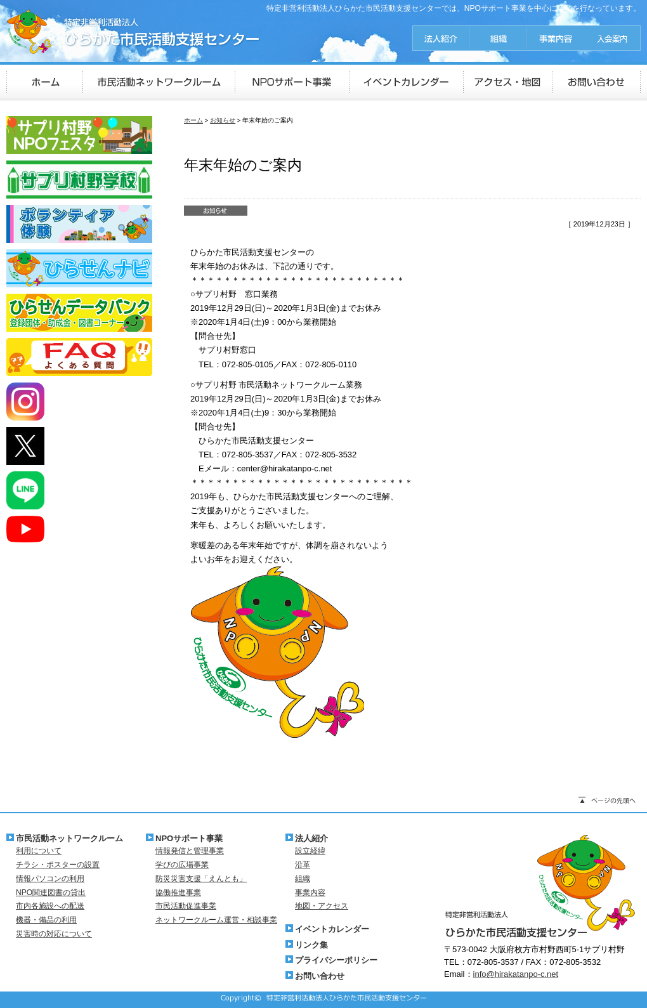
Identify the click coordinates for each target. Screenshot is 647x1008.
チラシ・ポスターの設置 (58, 864)
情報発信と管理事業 (189, 850)
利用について (39, 850)
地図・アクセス (321, 905)
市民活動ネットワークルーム (69, 838)
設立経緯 (310, 850)
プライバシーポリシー (336, 960)
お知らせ (222, 120)
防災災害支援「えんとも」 (201, 878)
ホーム (193, 120)
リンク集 (311, 945)
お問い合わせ (319, 976)
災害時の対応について (54, 933)
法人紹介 (311, 838)
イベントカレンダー (332, 929)
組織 (302, 878)
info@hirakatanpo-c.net (516, 974)
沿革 (302, 864)
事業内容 (310, 892)
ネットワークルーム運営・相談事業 (216, 919)
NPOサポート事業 (189, 838)
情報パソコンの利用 (50, 878)
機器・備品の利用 (46, 919)
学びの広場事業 (182, 864)
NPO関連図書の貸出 (51, 892)
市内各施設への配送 (50, 905)
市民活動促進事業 (185, 905)
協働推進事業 (178, 892)
